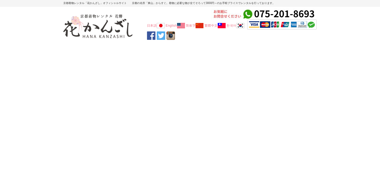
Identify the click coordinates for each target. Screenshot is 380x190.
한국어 (235, 25)
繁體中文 (215, 25)
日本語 (156, 25)
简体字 (195, 25)
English (175, 25)
